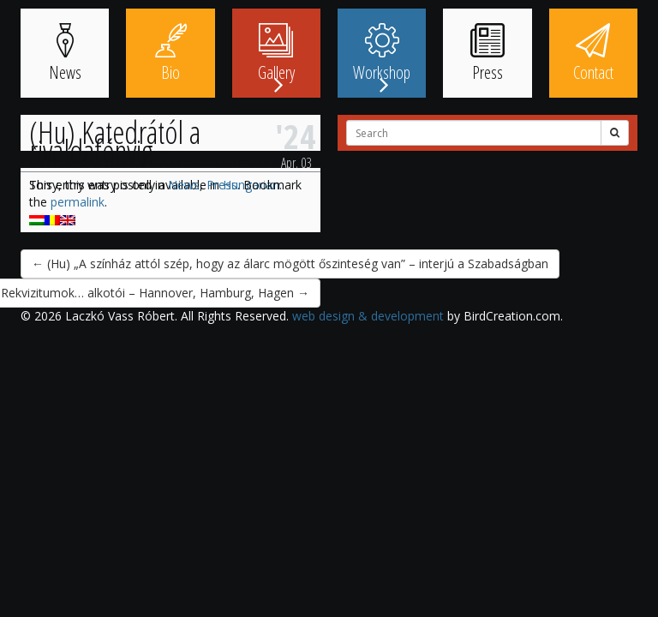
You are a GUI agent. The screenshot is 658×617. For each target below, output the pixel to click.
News (65, 53)
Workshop (381, 53)
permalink (78, 202)
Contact (593, 53)
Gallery (276, 53)
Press (487, 53)
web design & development (368, 316)
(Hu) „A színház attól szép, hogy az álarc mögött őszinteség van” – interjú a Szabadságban (290, 263)
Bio (170, 53)
